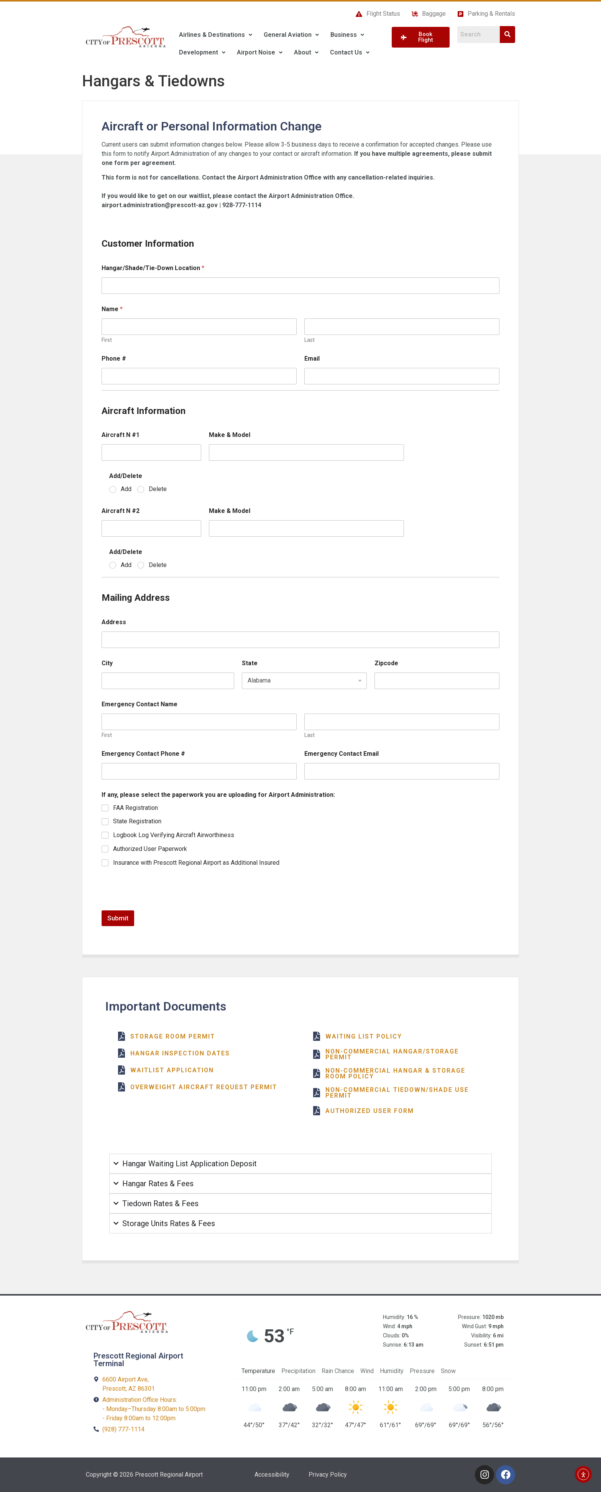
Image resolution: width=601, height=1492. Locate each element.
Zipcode (386, 663)
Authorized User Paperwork (150, 848)
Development (202, 52)
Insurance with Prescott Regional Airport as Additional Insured (196, 862)
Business (347, 34)
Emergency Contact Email (341, 753)
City (107, 663)
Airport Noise (259, 52)
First (107, 340)
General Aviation (291, 34)
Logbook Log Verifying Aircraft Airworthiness (173, 835)
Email (312, 358)
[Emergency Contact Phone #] (199, 771)
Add (126, 489)
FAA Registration (135, 807)
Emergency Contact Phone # (143, 753)
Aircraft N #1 (121, 435)
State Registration (137, 821)
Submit (117, 918)
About (306, 52)
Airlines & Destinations (215, 34)
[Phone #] (199, 376)
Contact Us (349, 52)
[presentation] (160, 905)
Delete (158, 489)
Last (309, 340)
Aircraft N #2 (121, 510)
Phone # (114, 358)
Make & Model (229, 435)
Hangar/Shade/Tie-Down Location (153, 268)
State (250, 663)
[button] (215, 35)
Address (114, 622)
